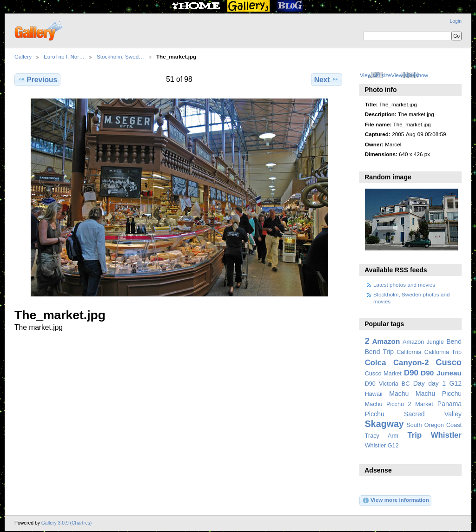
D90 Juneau (441, 373)
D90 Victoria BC (387, 384)
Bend (454, 341)
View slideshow (409, 75)
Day (419, 383)
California (409, 352)
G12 (455, 383)
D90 (411, 372)
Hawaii (374, 394)
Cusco (449, 362)
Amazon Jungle (423, 342)
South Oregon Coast (434, 425)
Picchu (374, 414)
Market (424, 404)
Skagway (384, 424)
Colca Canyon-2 (397, 362)
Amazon (386, 341)
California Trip (443, 352)
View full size (375, 75)
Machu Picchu (439, 393)
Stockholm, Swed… (120, 56)
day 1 (437, 383)
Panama (449, 403)
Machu (399, 393)
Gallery (23, 56)
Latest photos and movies (404, 285)
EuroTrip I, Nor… (64, 56)
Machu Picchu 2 (388, 404)
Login (456, 21)
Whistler (446, 435)
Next (326, 79)
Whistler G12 (382, 445)
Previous (37, 79)
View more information (395, 500)
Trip (414, 435)
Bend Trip (379, 351)
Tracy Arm (381, 436)
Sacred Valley (433, 414)
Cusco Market (383, 373)
